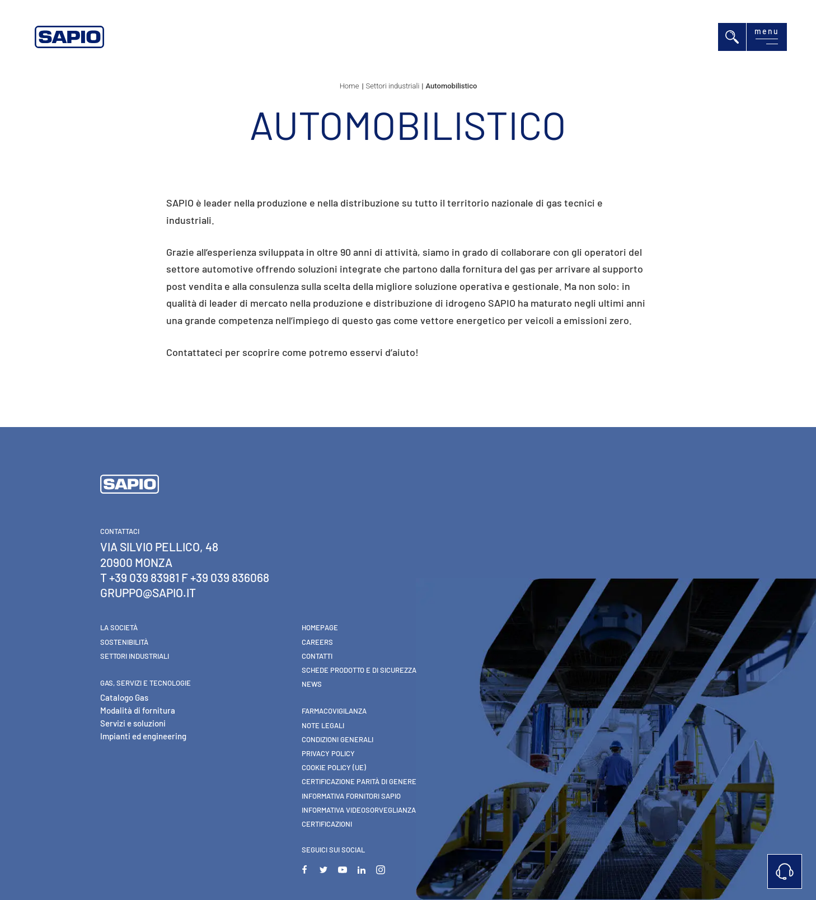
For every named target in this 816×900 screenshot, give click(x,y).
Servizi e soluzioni (133, 723)
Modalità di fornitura (137, 710)
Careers (317, 642)
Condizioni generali (337, 739)
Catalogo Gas (124, 697)
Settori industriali (134, 655)
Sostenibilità (124, 642)
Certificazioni (327, 823)
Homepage (320, 627)
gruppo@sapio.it (148, 592)
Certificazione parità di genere (359, 781)
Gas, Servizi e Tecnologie (145, 682)
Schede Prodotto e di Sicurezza (359, 669)
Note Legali (323, 725)
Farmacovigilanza (334, 710)
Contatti (317, 655)
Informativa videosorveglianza (359, 809)
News (312, 683)
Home (349, 86)
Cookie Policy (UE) (334, 767)
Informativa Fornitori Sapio (351, 795)
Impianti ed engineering (143, 736)
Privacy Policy (328, 753)
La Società (119, 627)
